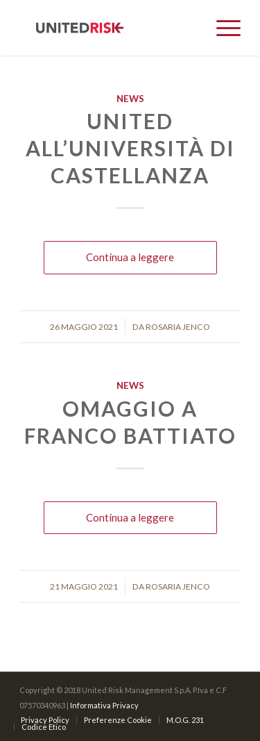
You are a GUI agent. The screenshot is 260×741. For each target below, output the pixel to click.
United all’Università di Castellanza (130, 148)
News (130, 98)
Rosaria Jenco (178, 327)
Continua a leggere (130, 257)
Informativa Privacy (104, 705)
